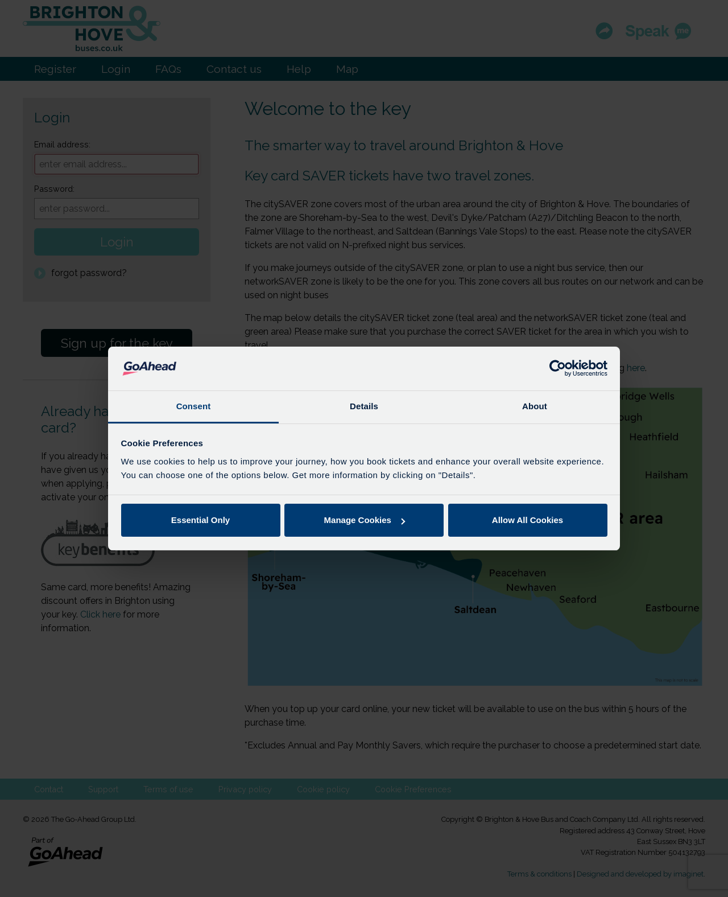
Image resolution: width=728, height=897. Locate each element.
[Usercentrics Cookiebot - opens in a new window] (557, 368)
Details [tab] (364, 406)
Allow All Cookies (527, 520)
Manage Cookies (364, 520)
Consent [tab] (193, 406)
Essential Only (200, 520)
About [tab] (534, 406)
